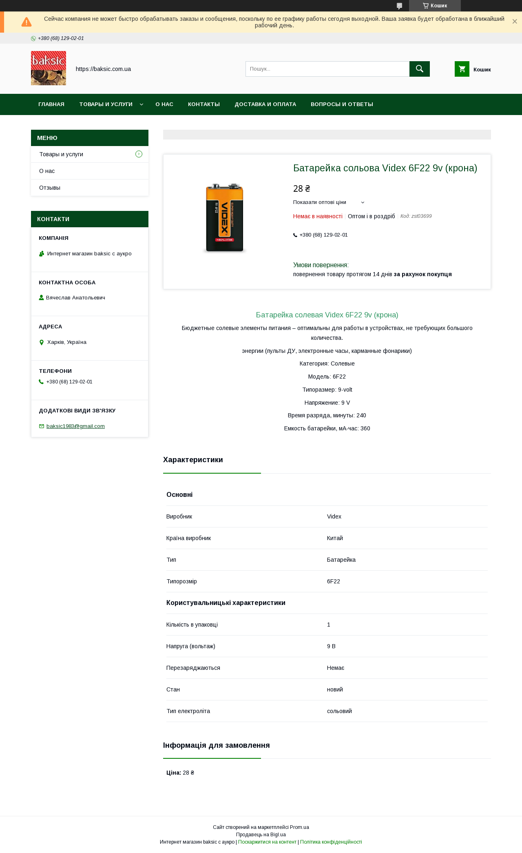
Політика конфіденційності (331, 842)
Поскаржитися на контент (267, 842)
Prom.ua (299, 827)
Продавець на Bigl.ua (261, 834)
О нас (164, 104)
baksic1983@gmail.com (75, 426)
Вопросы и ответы (342, 104)
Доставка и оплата (265, 104)
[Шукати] (419, 69)
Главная (51, 104)
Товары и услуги (106, 104)
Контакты (204, 104)
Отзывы (49, 187)
